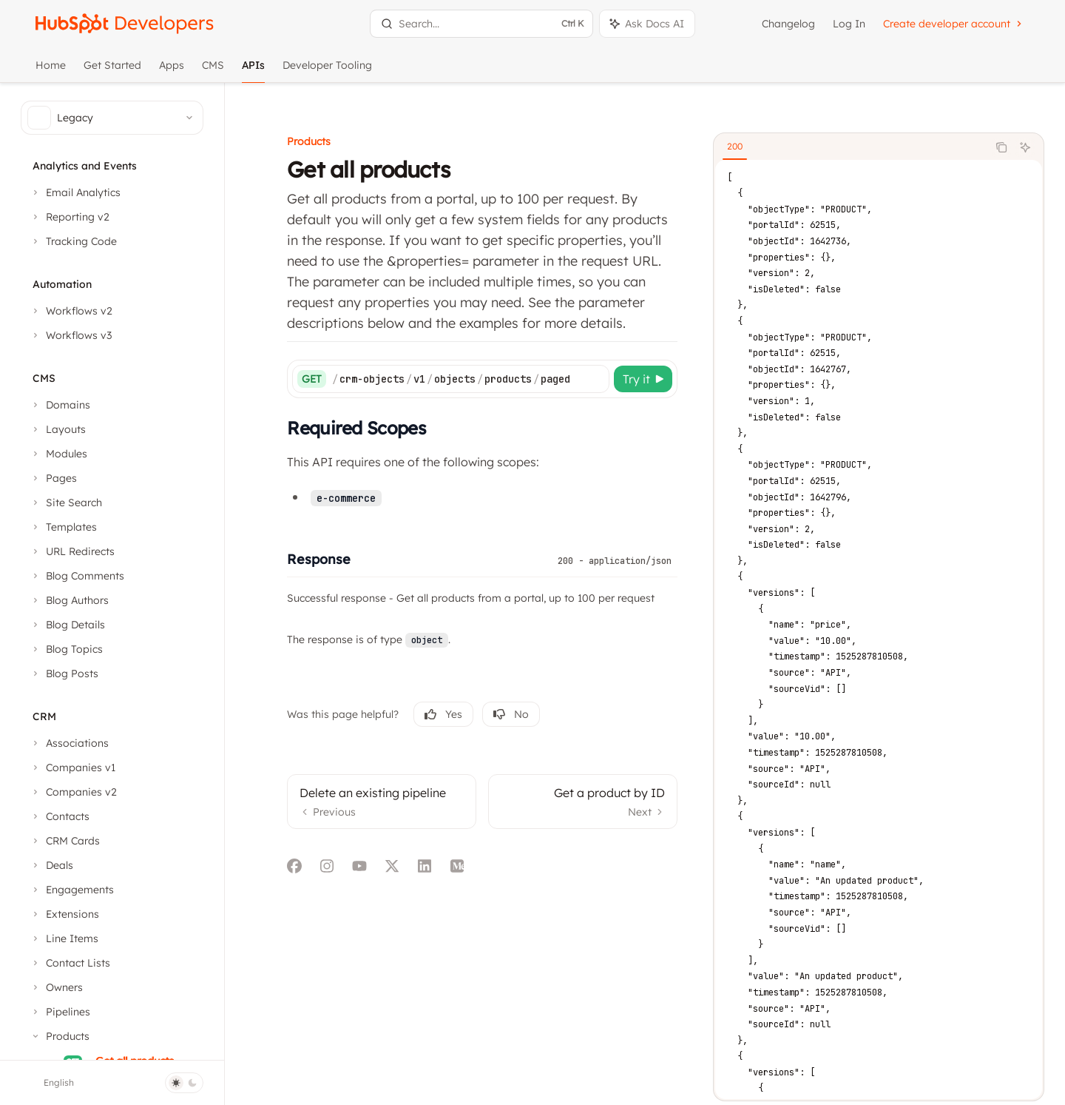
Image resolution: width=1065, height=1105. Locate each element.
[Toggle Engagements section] (72, 889)
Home (51, 70)
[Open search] (481, 23)
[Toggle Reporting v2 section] (69, 217)
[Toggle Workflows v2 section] (71, 311)
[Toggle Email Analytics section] (75, 192)
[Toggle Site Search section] (66, 502)
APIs (253, 70)
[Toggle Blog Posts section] (64, 673)
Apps (171, 70)
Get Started (112, 70)
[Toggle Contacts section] (59, 816)
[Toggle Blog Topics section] (66, 649)
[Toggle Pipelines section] (60, 1012)
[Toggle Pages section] (53, 478)
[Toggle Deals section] (51, 865)
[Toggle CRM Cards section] (65, 841)
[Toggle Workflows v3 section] (71, 335)
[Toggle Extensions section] (64, 914)
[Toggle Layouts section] (58, 429)
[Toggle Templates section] (63, 527)
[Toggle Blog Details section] (67, 625)
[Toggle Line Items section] (64, 938)
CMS (213, 70)
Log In (849, 23)
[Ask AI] (1031, 127)
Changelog (788, 23)
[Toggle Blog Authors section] (69, 600)
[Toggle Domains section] (60, 405)
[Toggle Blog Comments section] (77, 576)
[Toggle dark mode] (184, 1082)
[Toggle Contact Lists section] (70, 963)
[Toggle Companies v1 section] (72, 767)
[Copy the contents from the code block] (1007, 127)
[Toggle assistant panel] (647, 23)
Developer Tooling (327, 70)
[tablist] (856, 127)
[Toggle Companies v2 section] (73, 792)
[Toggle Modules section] (58, 454)
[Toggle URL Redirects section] (72, 551)
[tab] (740, 126)
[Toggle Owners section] (56, 987)
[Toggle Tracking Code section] (73, 241)
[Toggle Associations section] (69, 743)
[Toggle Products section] (59, 1036)
